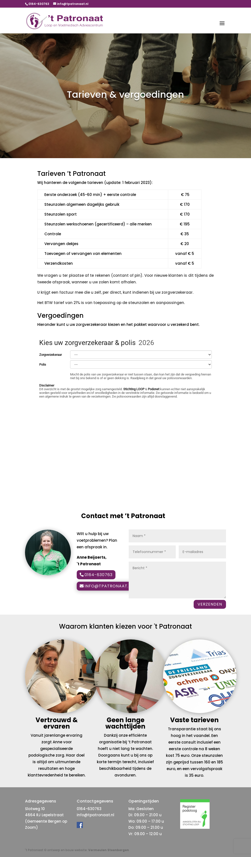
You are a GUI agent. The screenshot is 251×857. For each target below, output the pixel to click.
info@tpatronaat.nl (109, 586)
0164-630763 (99, 575)
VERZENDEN (210, 604)
